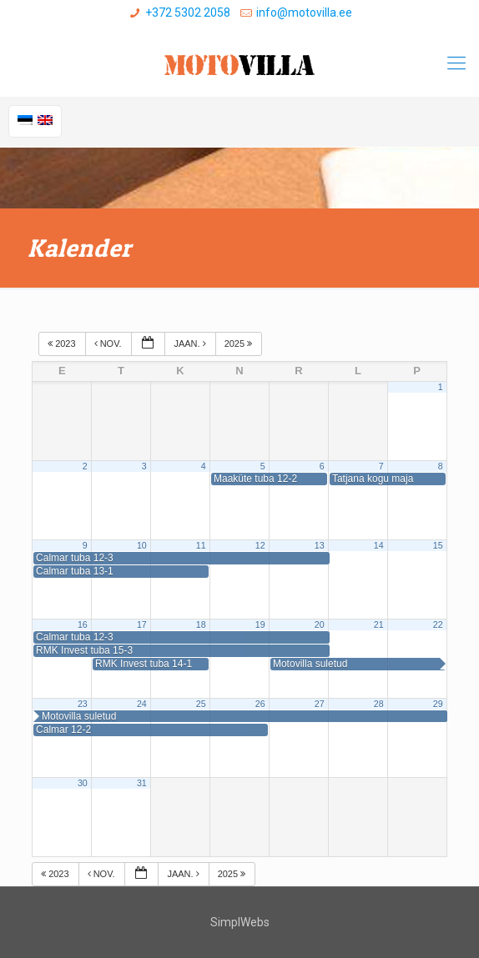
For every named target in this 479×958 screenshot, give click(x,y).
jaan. (191, 344)
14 (379, 545)
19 (260, 624)
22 (438, 624)
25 (201, 704)
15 (438, 545)
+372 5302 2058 (187, 12)
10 (142, 545)
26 (260, 704)
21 (379, 624)
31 (142, 783)
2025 (239, 344)
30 (83, 783)
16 (83, 624)
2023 (63, 344)
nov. (109, 344)
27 (320, 704)
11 (201, 545)
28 (379, 704)
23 (83, 704)
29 (438, 704)
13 (320, 545)
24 (142, 704)
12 (260, 545)
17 (142, 624)
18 (201, 624)
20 (320, 624)
